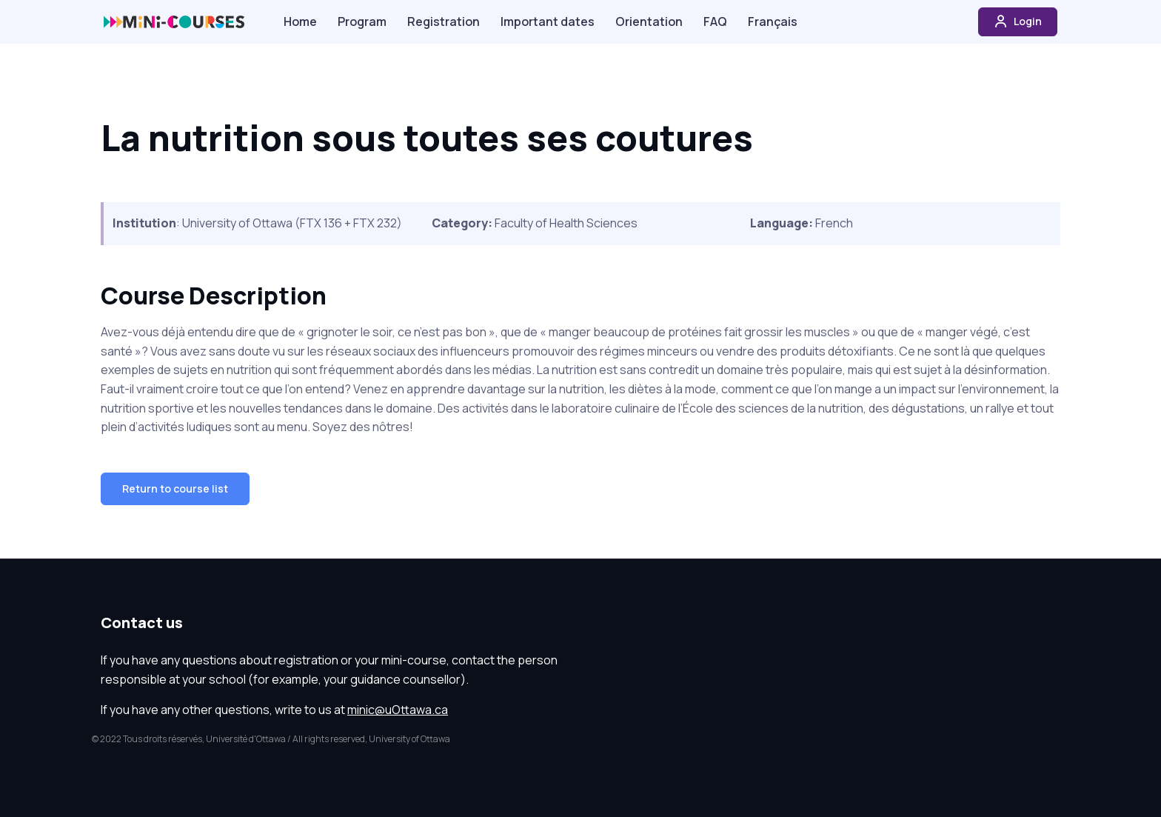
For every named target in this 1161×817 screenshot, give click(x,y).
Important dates (548, 21)
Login (1018, 21)
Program (362, 21)
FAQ (715, 21)
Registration (443, 21)
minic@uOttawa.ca (397, 709)
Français (772, 21)
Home (300, 21)
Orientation (649, 21)
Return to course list (175, 488)
